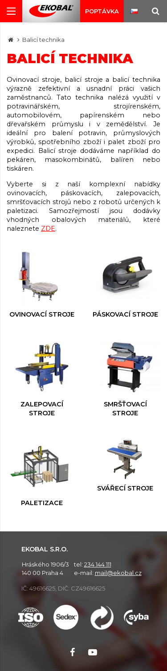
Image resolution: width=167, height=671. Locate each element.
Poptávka (102, 11)
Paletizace (42, 472)
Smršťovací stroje (125, 378)
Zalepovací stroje (42, 378)
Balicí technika (43, 39)
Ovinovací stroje (42, 283)
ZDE (48, 229)
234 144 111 (97, 564)
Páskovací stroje (125, 283)
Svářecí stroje (125, 465)
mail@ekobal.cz (118, 572)
